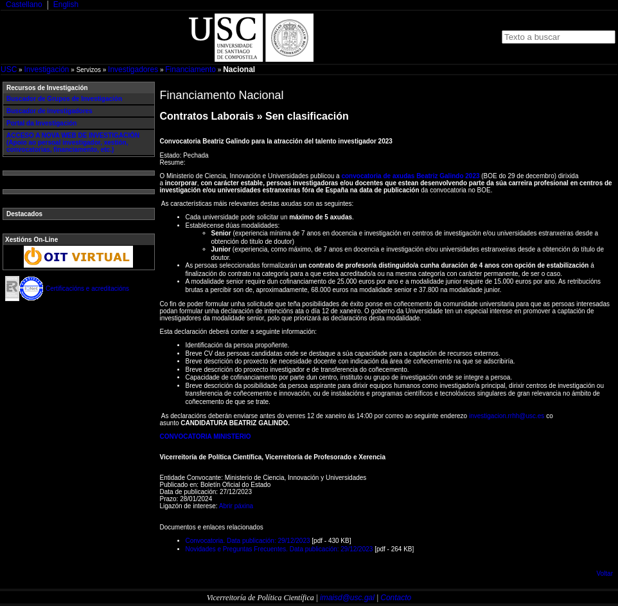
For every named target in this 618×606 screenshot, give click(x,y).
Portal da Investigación (41, 123)
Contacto (395, 597)
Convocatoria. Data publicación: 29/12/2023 (248, 540)
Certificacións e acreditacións (87, 288)
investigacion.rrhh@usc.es (506, 415)
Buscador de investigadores (49, 111)
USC (9, 69)
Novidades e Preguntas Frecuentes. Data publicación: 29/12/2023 (279, 549)
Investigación (46, 69)
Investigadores (133, 69)
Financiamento (190, 69)
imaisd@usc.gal (347, 597)
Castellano (24, 4)
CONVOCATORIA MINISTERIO (205, 436)
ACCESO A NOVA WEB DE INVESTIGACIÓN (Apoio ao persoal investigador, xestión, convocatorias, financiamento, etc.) (72, 142)
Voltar (604, 573)
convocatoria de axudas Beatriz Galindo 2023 (410, 175)
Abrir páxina (236, 506)
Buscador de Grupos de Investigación (64, 98)
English (65, 4)
